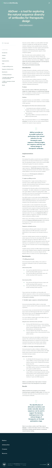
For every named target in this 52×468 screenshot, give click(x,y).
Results (3, 85)
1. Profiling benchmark (7, 74)
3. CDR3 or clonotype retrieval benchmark (8, 82)
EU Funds (24, 465)
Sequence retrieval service (7, 69)
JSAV (48, 250)
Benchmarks (4, 72)
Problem (4, 55)
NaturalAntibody (17, 463)
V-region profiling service (7, 66)
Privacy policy (10, 465)
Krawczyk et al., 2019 (40, 313)
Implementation (5, 60)
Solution (3, 58)
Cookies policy (17, 465)
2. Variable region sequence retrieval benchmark (8, 78)
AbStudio (24, 427)
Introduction (4, 52)
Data (3, 63)
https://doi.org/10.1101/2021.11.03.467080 (31, 64)
